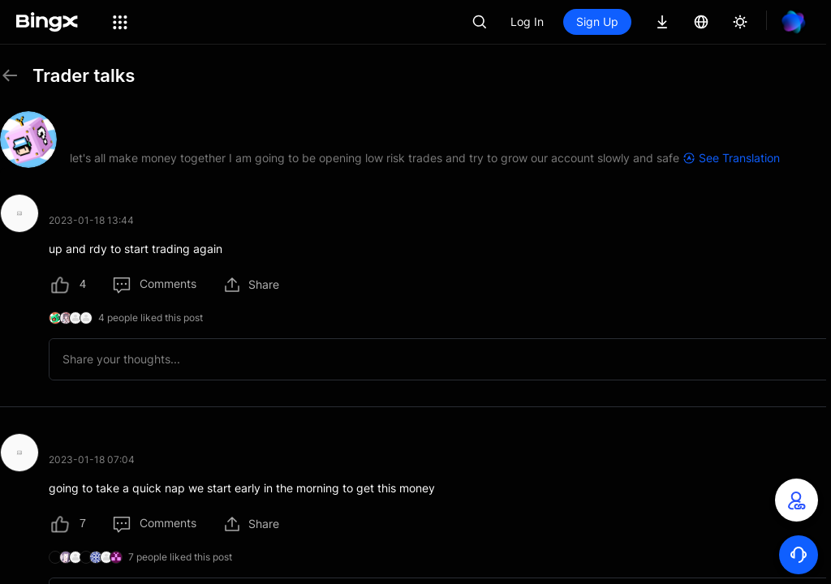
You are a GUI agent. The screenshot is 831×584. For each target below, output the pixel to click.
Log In (527, 21)
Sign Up (597, 21)
